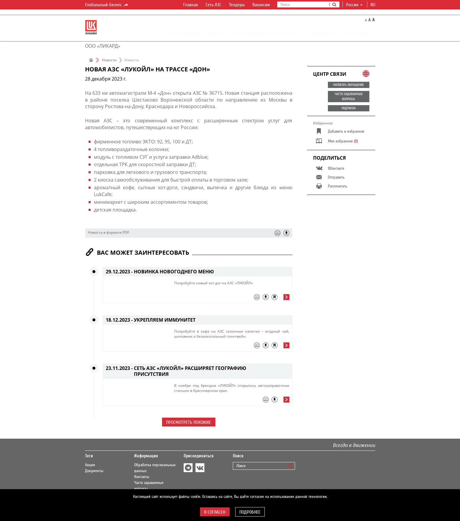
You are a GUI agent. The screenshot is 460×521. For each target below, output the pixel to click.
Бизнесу (293, 32)
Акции (90, 465)
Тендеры (237, 4)
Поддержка (358, 32)
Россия (354, 4)
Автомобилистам (255, 32)
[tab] (231, 298)
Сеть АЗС (213, 4)
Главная (190, 4)
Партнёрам (323, 32)
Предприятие (184, 32)
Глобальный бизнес (107, 5)
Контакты (141, 476)
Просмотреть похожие (188, 422)
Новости (217, 32)
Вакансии (261, 4)
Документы (94, 471)
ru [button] (373, 4)
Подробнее (249, 512)
